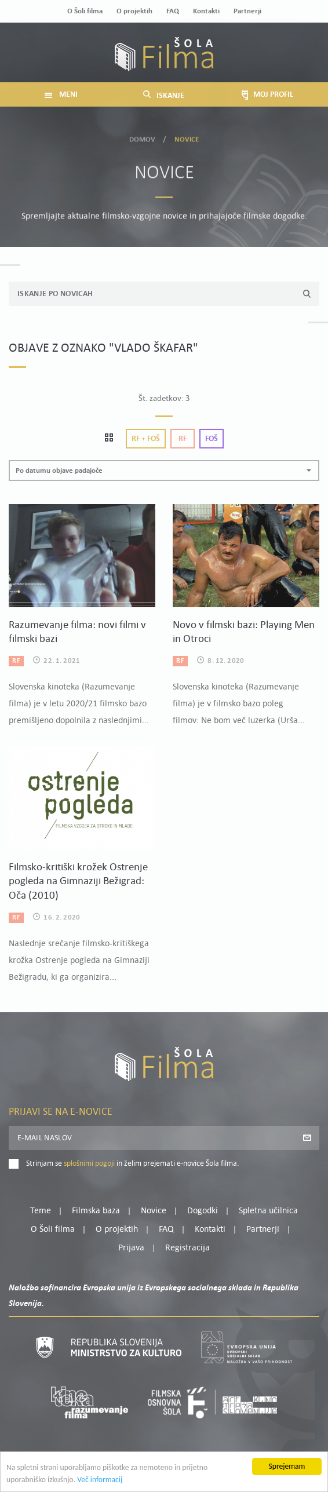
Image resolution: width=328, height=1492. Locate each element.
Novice (153, 1211)
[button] (164, 470)
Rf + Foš (146, 439)
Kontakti (206, 11)
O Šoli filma (85, 11)
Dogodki (202, 1211)
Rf (182, 439)
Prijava (131, 1248)
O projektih (134, 11)
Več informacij (99, 1483)
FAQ (172, 11)
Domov (142, 136)
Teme (40, 1211)
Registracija (187, 1248)
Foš (211, 439)
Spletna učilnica (268, 1211)
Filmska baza (96, 1211)
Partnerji (247, 11)
